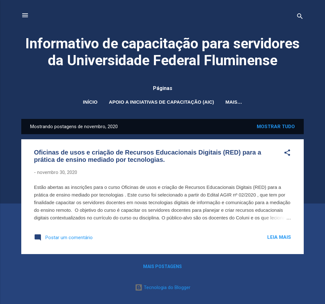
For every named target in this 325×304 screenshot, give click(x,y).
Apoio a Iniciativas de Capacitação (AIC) (161, 102)
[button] (287, 154)
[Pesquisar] (300, 17)
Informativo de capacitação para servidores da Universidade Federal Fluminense (162, 52)
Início (90, 102)
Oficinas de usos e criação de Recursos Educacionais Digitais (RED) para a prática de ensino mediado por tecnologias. (147, 156)
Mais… (233, 102)
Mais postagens (162, 266)
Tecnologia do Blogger (162, 287)
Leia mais (279, 237)
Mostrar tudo (276, 126)
